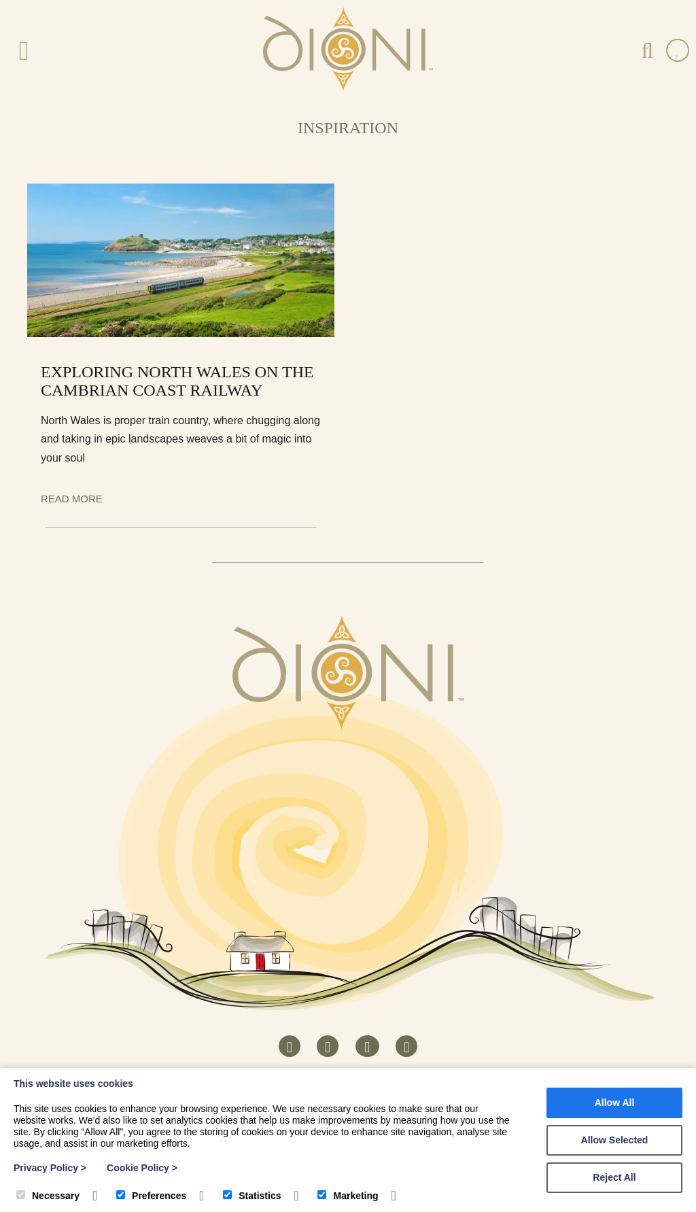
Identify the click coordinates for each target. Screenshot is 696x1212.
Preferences (151, 1195)
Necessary (48, 1195)
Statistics (252, 1195)
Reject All (614, 1177)
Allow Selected (614, 1140)
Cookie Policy (142, 1167)
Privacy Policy (50, 1167)
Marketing (347, 1195)
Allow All (615, 1102)
